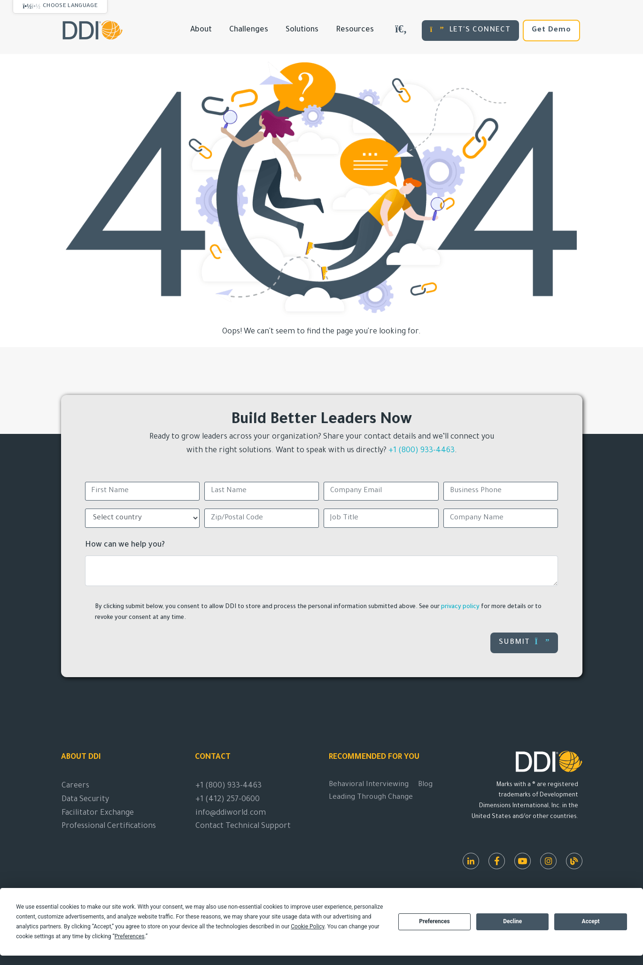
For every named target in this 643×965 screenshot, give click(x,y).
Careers (75, 786)
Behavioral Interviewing (369, 785)
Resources (355, 30)
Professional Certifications (109, 826)
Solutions (302, 30)
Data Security (85, 799)
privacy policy (460, 607)
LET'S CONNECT (470, 29)
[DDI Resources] (574, 861)
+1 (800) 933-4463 (421, 451)
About (201, 30)
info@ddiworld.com (230, 813)
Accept (591, 921)
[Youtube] (522, 861)
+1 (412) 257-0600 (227, 799)
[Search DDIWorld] (401, 30)
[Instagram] (548, 861)
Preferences (434, 921)
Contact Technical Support (243, 826)
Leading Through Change (371, 798)
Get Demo (551, 30)
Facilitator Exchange (98, 813)
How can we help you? (125, 545)
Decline (512, 921)
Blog (425, 785)
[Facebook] (496, 861)
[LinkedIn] (471, 861)
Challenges (248, 30)
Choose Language (70, 6)
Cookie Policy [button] (307, 926)
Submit (524, 642)
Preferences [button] (130, 936)
